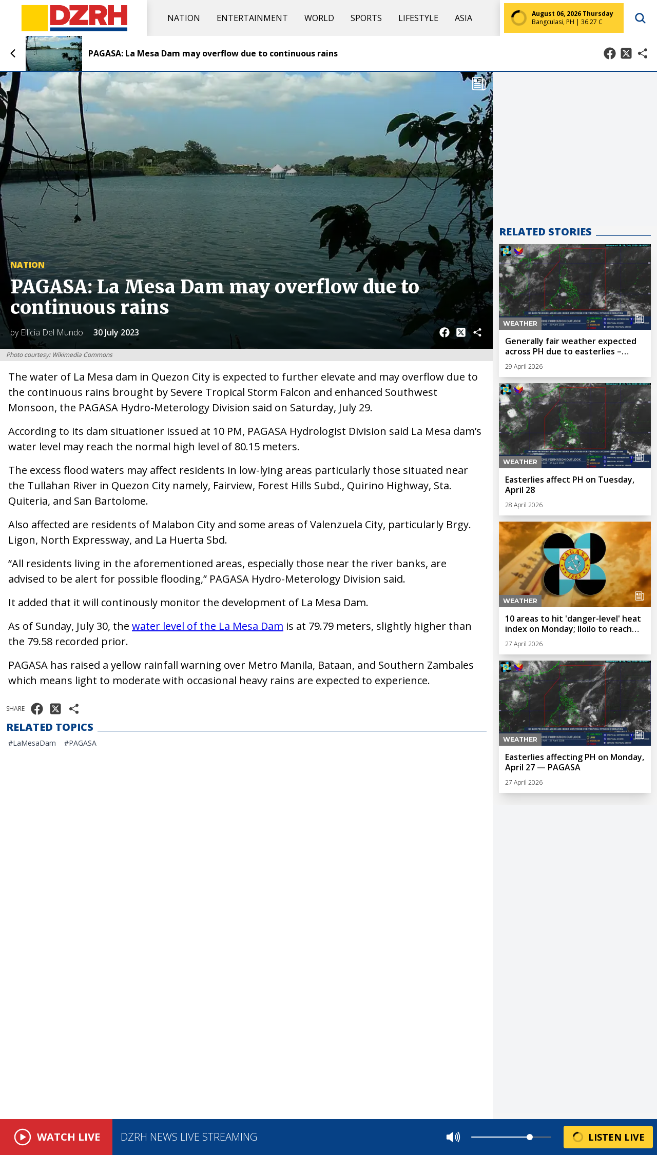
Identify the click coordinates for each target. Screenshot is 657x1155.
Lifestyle (418, 18)
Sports (366, 18)
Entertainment (252, 18)
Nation (183, 18)
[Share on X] (626, 53)
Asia (463, 18)
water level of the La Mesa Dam (207, 626)
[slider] (530, 1137)
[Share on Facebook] (610, 53)
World (319, 18)
